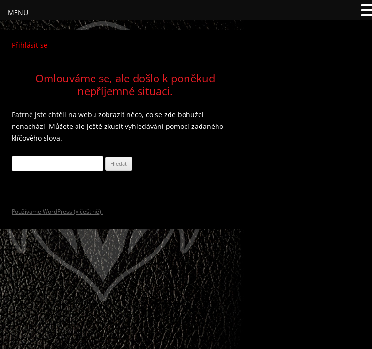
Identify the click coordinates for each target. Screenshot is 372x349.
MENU (18, 12)
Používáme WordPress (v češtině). (57, 211)
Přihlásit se (29, 44)
